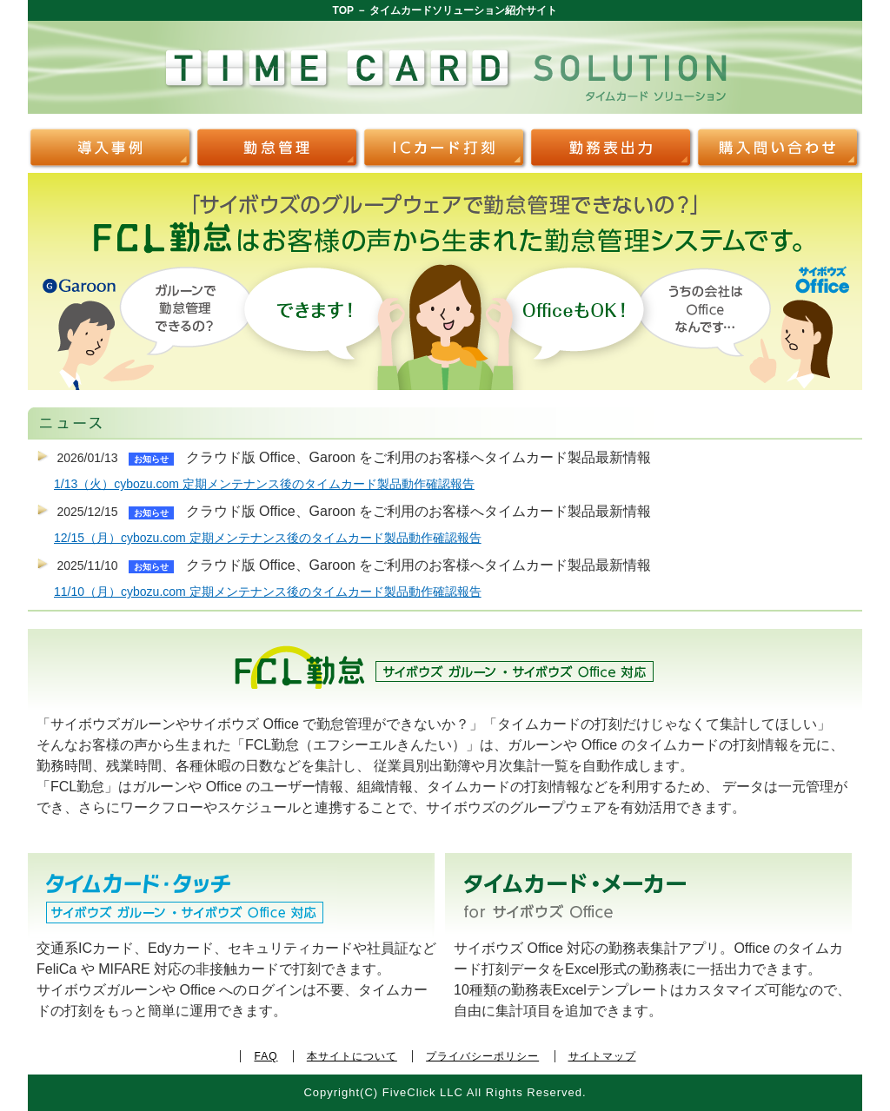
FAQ (265, 1056)
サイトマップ (602, 1056)
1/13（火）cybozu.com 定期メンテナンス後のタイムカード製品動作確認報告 (264, 484)
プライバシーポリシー (482, 1056)
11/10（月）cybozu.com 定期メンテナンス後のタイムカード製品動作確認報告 (268, 591)
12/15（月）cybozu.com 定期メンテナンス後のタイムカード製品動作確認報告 (268, 538)
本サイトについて (352, 1056)
